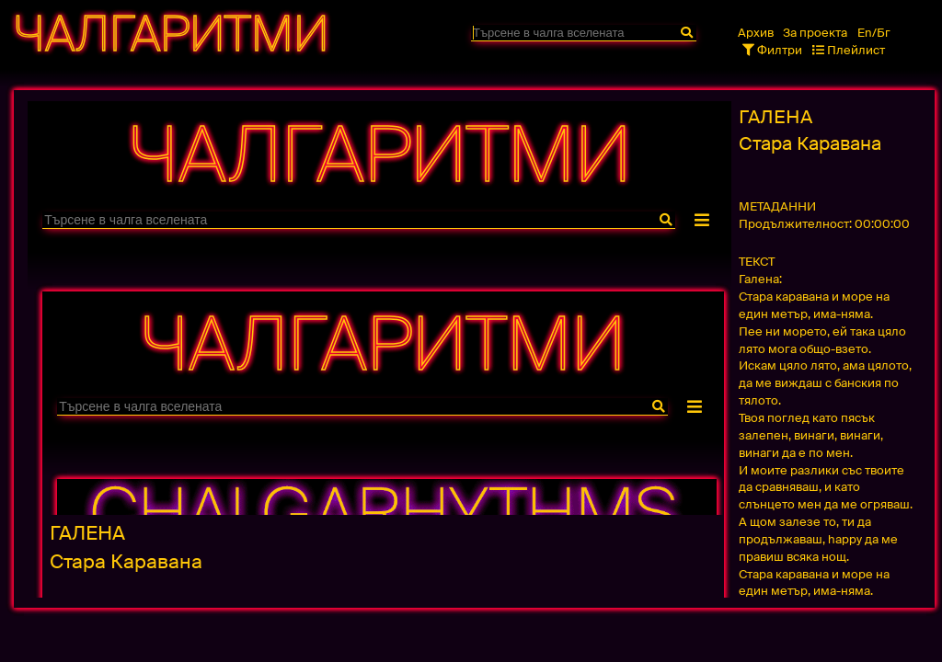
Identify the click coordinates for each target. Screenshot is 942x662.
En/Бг (873, 32)
